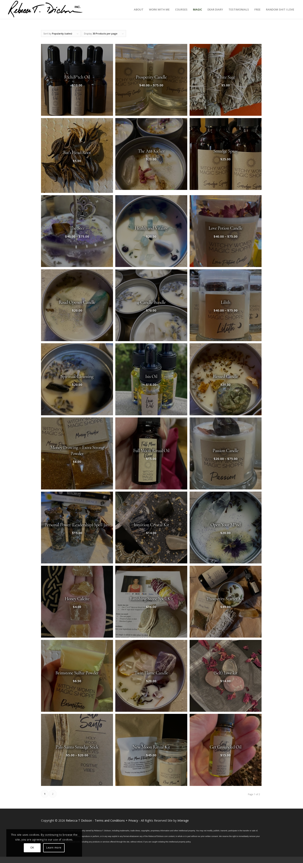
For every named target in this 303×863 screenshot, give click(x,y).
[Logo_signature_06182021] (45, 9)
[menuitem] (138, 9)
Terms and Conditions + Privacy (116, 820)
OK (32, 847)
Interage (183, 820)
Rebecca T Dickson (79, 820)
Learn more (53, 847)
